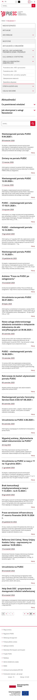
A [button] (16, 2)
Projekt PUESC (7, 654)
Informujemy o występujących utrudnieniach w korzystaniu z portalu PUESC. (18, 429)
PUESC (3, 21)
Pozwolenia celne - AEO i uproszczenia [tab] (14, 67)
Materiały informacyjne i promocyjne (14, 650)
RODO (5, 666)
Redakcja (6, 658)
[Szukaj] (17, 5)
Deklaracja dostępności (10, 638)
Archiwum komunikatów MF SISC (13, 670)
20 (30, 614)
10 (27, 614)
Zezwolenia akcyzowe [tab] (9, 82)
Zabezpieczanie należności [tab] (10, 78)
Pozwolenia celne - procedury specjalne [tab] (14, 75)
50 (34, 614)
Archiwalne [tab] (7, 35)
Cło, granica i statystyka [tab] (13, 57)
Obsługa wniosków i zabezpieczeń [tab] (11, 62)
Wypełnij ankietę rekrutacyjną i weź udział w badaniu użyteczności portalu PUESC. (16, 388)
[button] (18, 105)
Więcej (33, 153)
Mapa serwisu (7, 630)
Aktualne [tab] (7, 30)
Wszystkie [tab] (7, 41)
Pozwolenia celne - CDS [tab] (10, 71)
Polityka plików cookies (10, 642)
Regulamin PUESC (8, 634)
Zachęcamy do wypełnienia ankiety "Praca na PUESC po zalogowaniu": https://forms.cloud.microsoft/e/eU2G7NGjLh (18, 288)
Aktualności (10, 21)
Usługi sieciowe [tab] (9, 91)
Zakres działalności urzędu (11, 662)
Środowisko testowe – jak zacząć (12, 674)
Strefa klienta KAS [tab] (10, 86)
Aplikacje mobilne (8, 646)
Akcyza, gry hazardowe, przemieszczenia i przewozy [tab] (14, 51)
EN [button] (5, 1)
